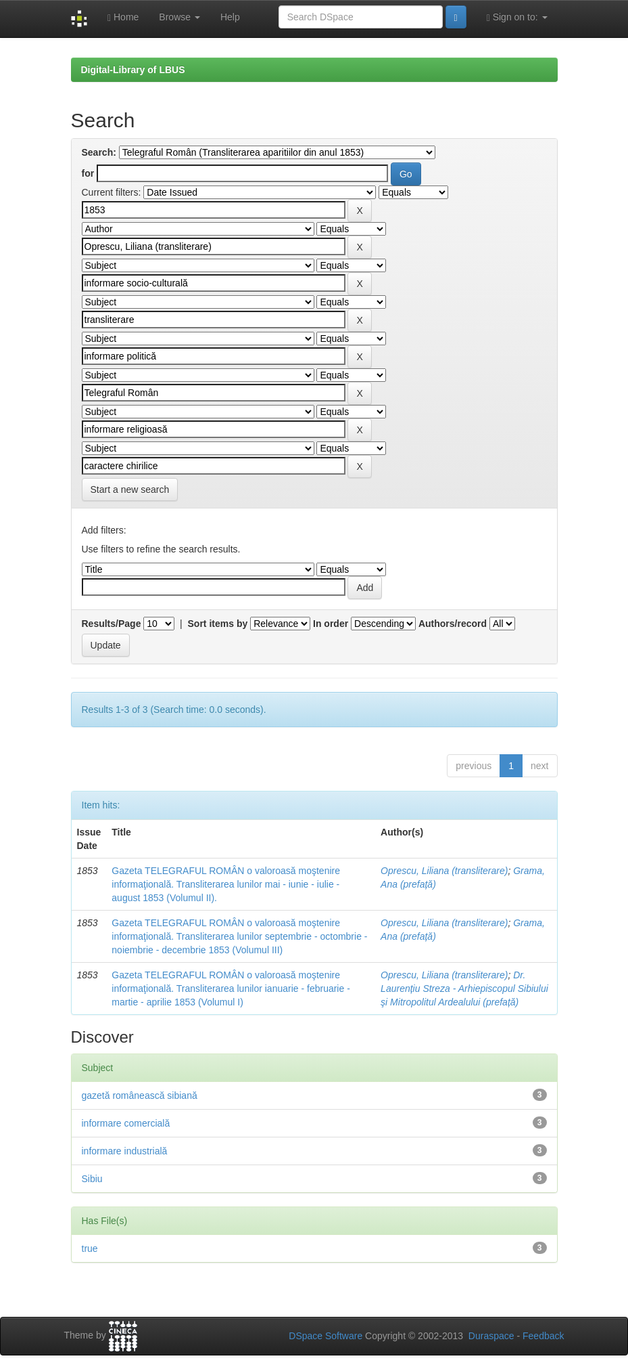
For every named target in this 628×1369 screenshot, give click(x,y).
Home (123, 17)
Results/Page (111, 623)
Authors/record (452, 623)
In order (330, 623)
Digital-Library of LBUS (133, 69)
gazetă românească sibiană (139, 1095)
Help (230, 17)
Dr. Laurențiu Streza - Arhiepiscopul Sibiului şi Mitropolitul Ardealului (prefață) (464, 988)
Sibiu (92, 1178)
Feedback (543, 1335)
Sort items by (218, 623)
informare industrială (125, 1151)
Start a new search (130, 489)
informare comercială (126, 1123)
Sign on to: (517, 17)
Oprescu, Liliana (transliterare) (444, 870)
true (90, 1248)
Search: (99, 152)
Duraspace (491, 1335)
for (88, 173)
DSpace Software (325, 1335)
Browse (179, 17)
